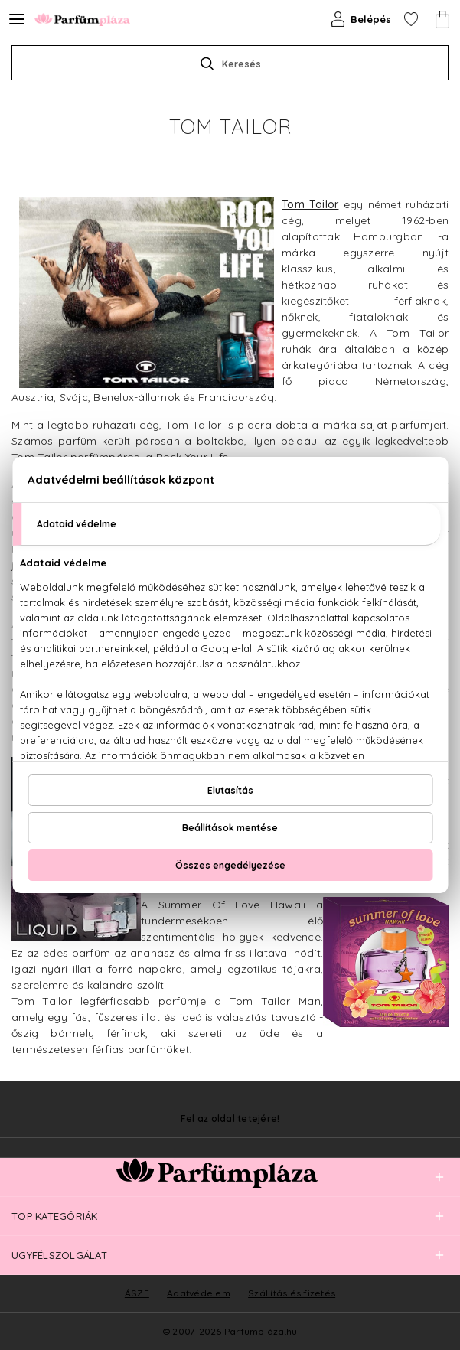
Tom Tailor (310, 204)
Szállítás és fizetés (291, 1293)
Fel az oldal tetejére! (230, 1118)
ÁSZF (137, 1293)
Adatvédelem (198, 1293)
